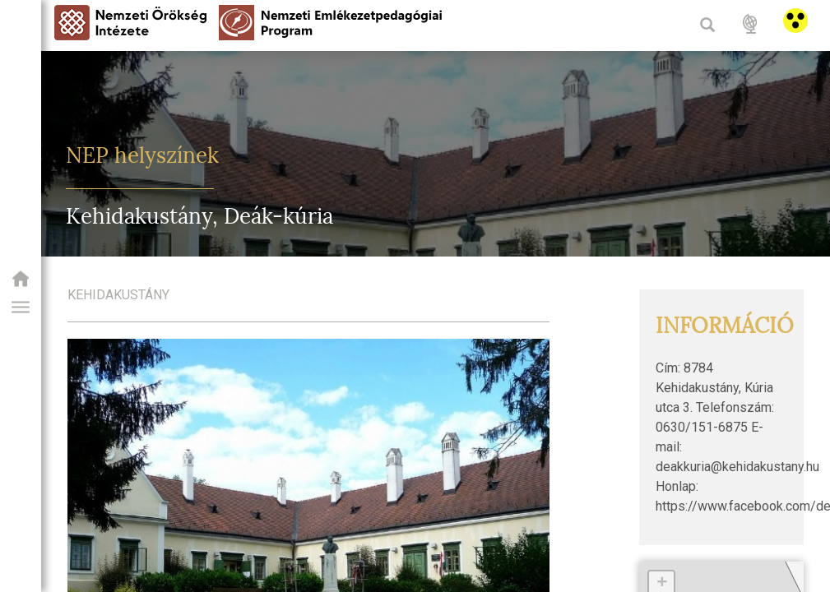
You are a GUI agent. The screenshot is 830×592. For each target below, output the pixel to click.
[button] (20, 307)
